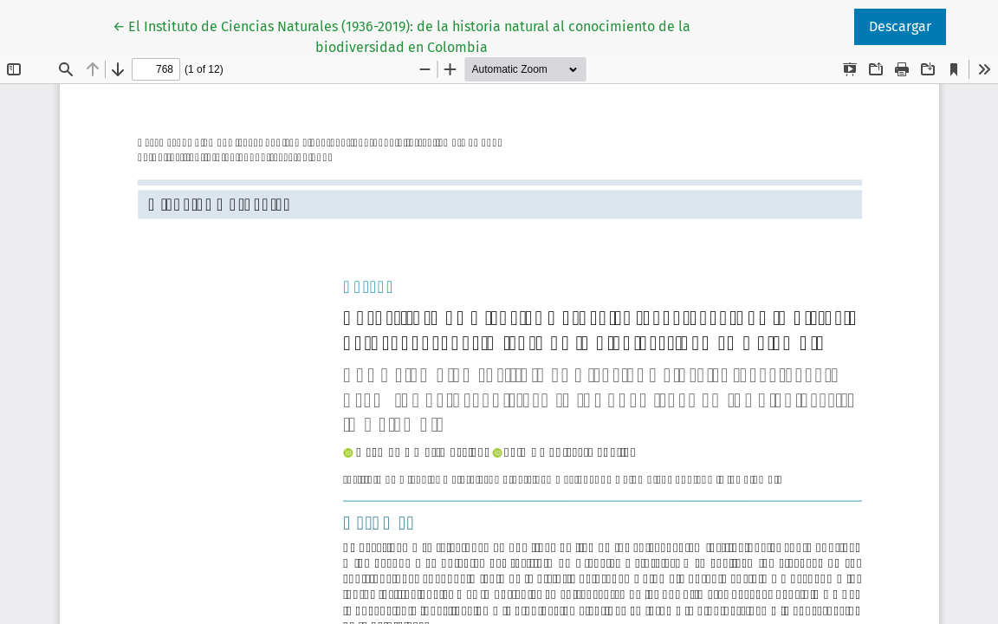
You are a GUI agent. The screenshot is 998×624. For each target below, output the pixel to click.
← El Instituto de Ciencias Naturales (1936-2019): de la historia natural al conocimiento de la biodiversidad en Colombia (401, 35)
